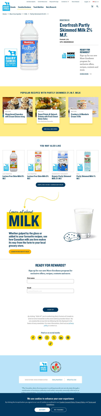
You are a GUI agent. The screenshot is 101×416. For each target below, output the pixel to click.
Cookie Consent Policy (67, 402)
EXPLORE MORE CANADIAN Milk (50, 185)
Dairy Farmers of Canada (6, 6)
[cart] (92, 7)
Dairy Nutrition (57, 380)
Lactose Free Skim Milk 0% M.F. (13, 177)
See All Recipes (50, 129)
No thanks (58, 410)
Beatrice (64, 20)
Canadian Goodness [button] (35, 7)
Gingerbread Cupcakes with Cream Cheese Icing (15, 115)
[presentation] (50, 300)
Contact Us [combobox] (64, 1)
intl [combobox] (96, 1)
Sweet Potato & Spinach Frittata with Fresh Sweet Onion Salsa (48, 116)
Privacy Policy (80, 402)
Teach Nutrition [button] (51, 7)
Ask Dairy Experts (31, 1)
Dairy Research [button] (66, 7)
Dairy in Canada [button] (20, 7)
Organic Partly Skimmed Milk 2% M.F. (61, 177)
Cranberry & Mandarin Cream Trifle (80, 115)
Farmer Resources (42, 1)
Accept (42, 410)
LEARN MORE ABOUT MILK (20, 251)
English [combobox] (86, 1)
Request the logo (54, 1)
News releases (75, 1)
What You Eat (71, 380)
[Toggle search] (97, 7)
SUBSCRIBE (85, 74)
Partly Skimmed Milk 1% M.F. (86, 177)
